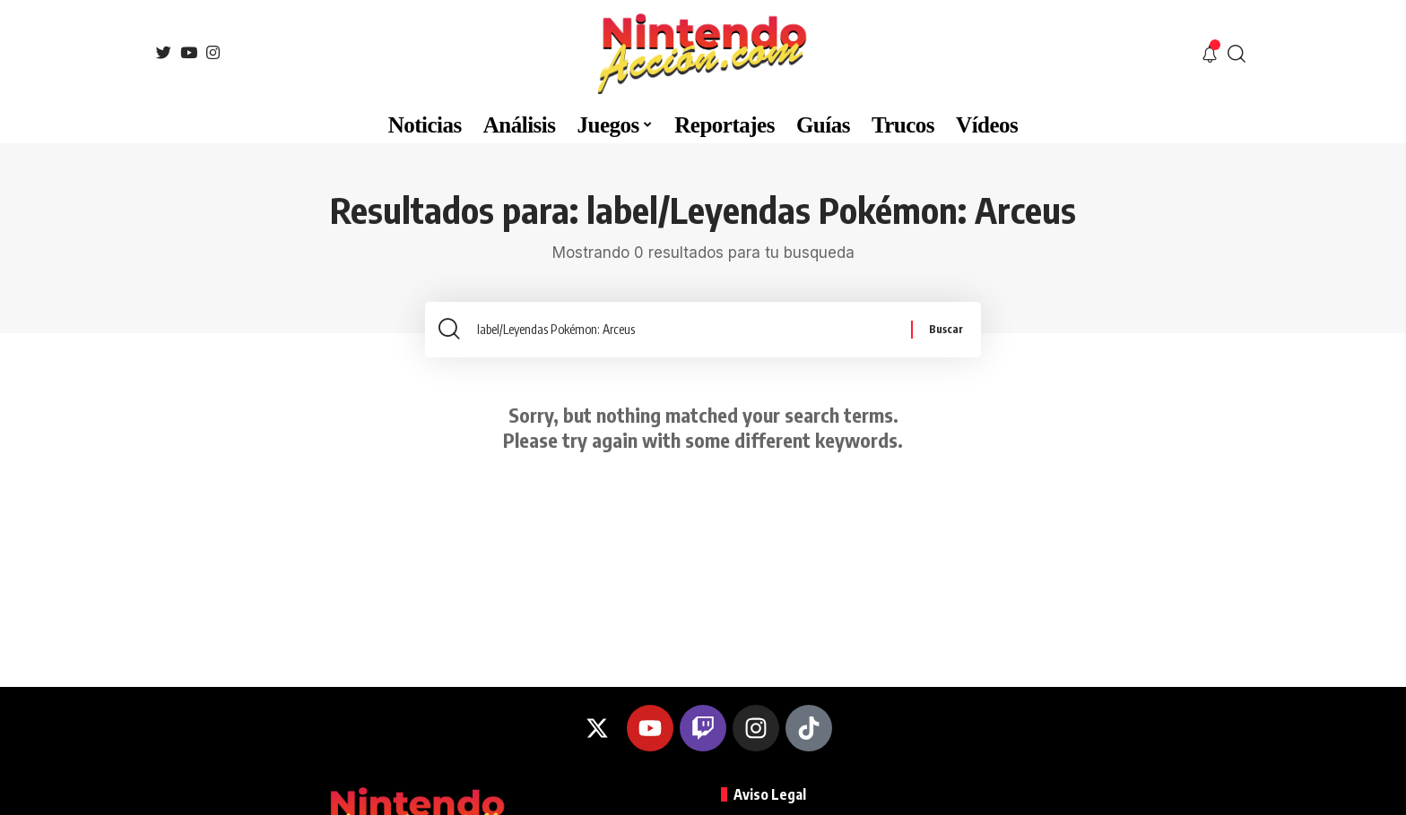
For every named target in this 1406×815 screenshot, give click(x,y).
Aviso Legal (769, 794)
